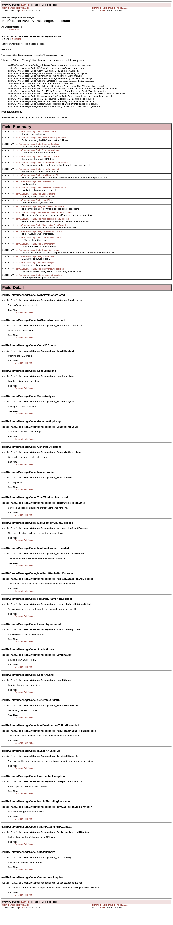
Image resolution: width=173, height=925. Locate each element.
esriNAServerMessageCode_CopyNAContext (36, 132)
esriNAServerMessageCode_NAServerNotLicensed (39, 238)
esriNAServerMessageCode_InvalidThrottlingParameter (41, 189)
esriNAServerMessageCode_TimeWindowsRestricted (40, 270)
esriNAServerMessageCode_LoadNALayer (35, 201)
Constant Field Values (25, 314)
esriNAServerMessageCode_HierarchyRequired (37, 170)
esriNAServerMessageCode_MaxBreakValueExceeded (40, 207)
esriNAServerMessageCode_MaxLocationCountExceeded (42, 226)
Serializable (13, 29)
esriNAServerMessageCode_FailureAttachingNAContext (41, 139)
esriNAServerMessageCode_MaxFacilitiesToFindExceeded (42, 220)
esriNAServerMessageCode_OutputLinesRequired (38, 251)
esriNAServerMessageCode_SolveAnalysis (35, 263)
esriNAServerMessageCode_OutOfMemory (35, 245)
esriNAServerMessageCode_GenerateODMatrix (37, 157)
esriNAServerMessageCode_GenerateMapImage (38, 151)
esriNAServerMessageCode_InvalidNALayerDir (37, 176)
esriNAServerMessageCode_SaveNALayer (35, 257)
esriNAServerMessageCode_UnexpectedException (39, 276)
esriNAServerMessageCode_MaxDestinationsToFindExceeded (44, 214)
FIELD (22, 11)
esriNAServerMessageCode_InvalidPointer (35, 182)
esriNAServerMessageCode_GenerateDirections (37, 145)
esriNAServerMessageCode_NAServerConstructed (39, 232)
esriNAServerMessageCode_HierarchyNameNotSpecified (42, 164)
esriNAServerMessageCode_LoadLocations (35, 195)
